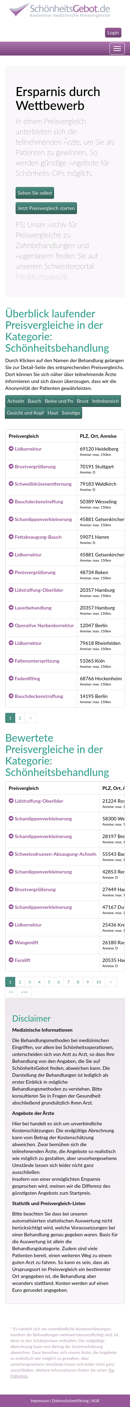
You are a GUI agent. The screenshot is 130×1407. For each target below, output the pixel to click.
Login (113, 32)
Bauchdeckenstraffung (36, 501)
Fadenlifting (24, 678)
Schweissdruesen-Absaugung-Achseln (52, 854)
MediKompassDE (42, 276)
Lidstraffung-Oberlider (36, 590)
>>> (24, 992)
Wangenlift (23, 942)
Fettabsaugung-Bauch (35, 537)
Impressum (40, 1400)
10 (98, 981)
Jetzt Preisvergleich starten (46, 208)
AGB (95, 1400)
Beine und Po (59, 401)
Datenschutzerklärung (70, 1400)
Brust (82, 401)
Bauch (34, 401)
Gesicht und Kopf (25, 413)
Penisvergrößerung (32, 572)
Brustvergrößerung (32, 466)
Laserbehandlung (30, 608)
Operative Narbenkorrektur (41, 625)
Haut (52, 413)
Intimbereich (105, 401)
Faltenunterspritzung (34, 661)
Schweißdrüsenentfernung (40, 484)
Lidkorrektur (25, 449)
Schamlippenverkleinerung (40, 519)
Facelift (20, 960)
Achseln (15, 401)
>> (11, 992)
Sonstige (71, 413)
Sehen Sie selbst (35, 193)
